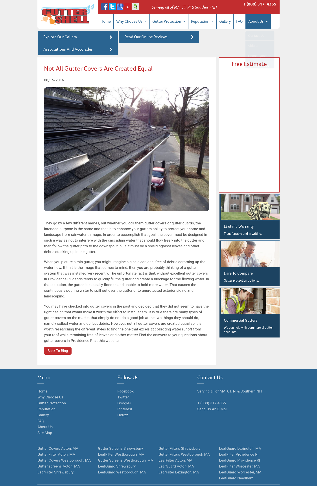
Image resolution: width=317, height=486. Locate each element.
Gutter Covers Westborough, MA (64, 448)
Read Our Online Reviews (158, 37)
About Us (258, 21)
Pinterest (124, 397)
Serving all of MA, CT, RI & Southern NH (229, 379)
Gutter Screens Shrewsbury (120, 436)
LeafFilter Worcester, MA (239, 454)
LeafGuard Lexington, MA (240, 436)
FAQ (239, 21)
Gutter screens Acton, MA (58, 454)
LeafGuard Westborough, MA (122, 460)
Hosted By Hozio (188, 478)
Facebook (125, 379)
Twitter (123, 385)
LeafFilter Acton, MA (175, 448)
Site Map (44, 420)
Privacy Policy (164, 478)
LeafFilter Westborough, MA (121, 442)
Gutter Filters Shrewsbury (179, 436)
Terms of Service (141, 478)
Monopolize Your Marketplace (108, 478)
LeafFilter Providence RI (238, 442)
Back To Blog (58, 339)
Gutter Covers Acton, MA (57, 436)
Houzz (122, 403)
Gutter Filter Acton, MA (56, 442)
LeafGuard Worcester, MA (240, 460)
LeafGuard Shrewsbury (117, 454)
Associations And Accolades (239, 37)
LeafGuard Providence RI (239, 448)
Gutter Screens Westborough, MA (125, 448)
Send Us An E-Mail (212, 397)
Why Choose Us (131, 21)
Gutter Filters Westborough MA (184, 442)
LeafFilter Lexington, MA (178, 460)
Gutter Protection (169, 21)
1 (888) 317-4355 (259, 4)
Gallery (225, 21)
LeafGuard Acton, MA (176, 454)
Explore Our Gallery (77, 37)
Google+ (124, 391)
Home (106, 21)
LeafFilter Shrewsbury (55, 460)
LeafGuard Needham (236, 466)
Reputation (202, 21)
